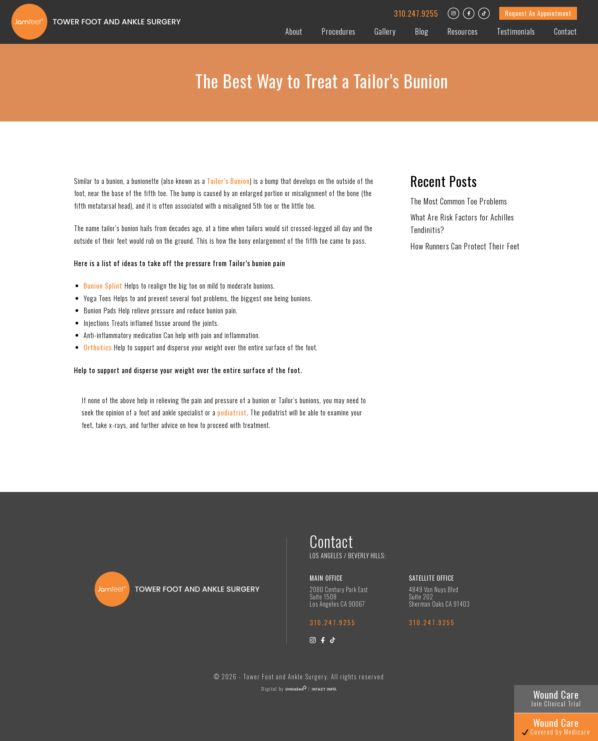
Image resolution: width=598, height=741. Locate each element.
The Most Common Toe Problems (458, 201)
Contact (565, 31)
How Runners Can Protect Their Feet (465, 246)
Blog (421, 31)
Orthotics (98, 347)
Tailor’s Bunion (228, 181)
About (293, 31)
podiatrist (232, 412)
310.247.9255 (416, 13)
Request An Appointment (538, 13)
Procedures (338, 31)
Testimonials (516, 31)
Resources (462, 31)
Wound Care (556, 697)
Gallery (385, 31)
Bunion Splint (103, 286)
